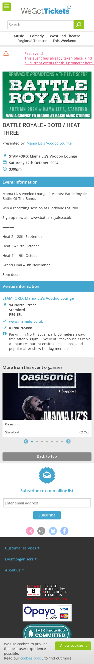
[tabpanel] (47, 404)
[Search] (79, 24)
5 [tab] (52, 441)
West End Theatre (65, 36)
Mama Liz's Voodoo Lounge (49, 143)
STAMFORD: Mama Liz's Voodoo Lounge (38, 298)
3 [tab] (42, 441)
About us (12, 569)
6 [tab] (57, 441)
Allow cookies (71, 645)
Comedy (37, 36)
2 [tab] (37, 441)
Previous (25, 441)
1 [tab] (32, 441)
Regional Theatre (32, 40)
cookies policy (31, 658)
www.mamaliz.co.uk (26, 321)
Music (19, 36)
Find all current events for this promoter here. (59, 60)
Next (68, 441)
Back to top (47, 456)
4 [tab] (47, 441)
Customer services (20, 547)
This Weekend (64, 40)
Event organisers (19, 558)
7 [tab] (62, 441)
